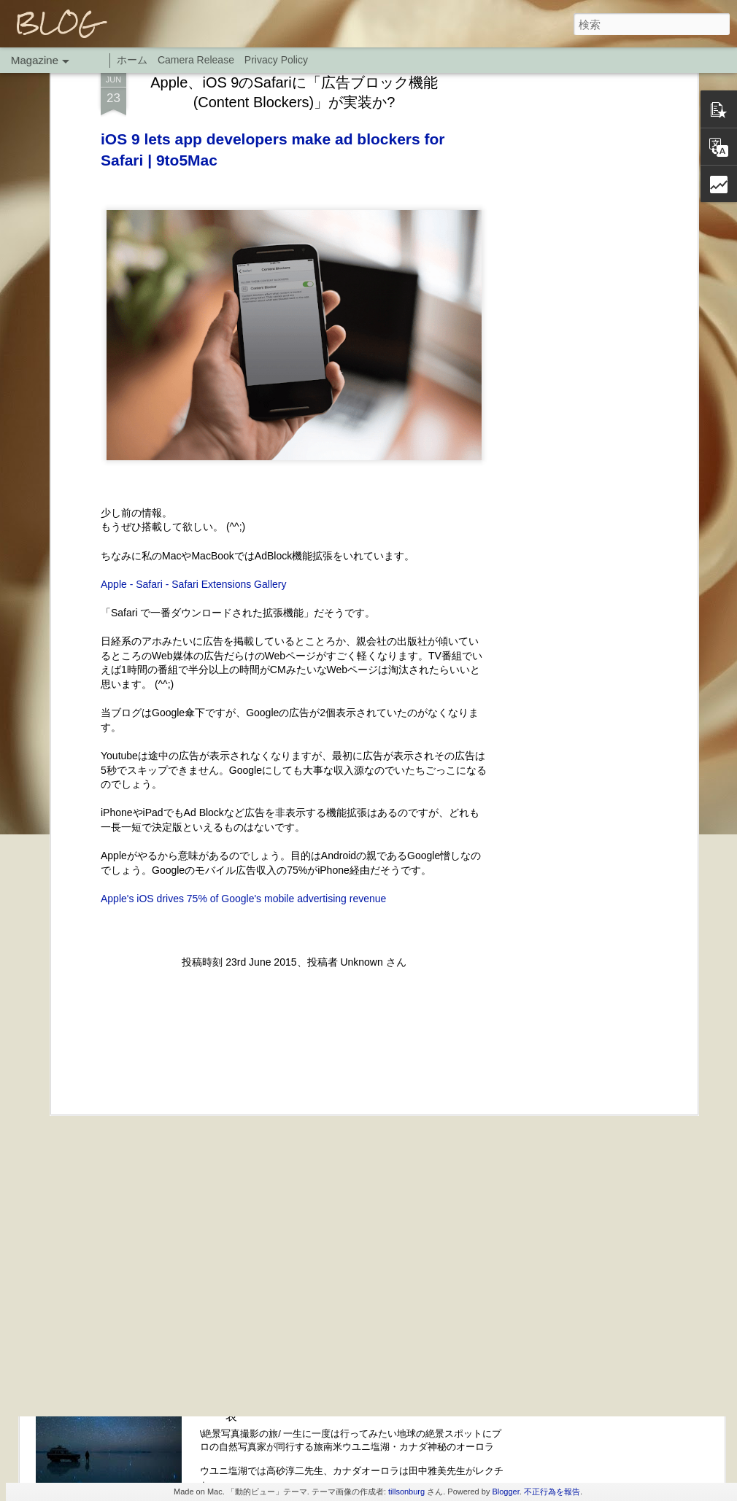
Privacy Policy (276, 60)
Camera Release (196, 60)
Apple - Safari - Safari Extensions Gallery (193, 471)
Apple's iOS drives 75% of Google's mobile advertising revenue (243, 785)
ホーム (132, 60)
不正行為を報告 (552, 1491)
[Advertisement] (294, 945)
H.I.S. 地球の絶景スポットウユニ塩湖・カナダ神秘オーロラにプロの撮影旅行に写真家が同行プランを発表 (364, 1400)
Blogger (505, 1491)
